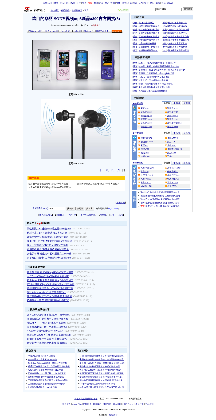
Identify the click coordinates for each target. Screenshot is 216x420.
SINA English (128, 404)
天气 (141, 3)
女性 (118, 3)
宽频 (96, 3)
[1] (113, 170)
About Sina (77, 404)
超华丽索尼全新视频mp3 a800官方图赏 (47, 237)
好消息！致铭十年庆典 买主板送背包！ (48, 339)
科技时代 (55, 10)
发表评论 (120, 202)
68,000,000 (113, 208)
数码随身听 (77, 10)
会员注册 (139, 404)
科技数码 (65, 10)
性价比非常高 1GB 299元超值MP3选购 (47, 245)
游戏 (113, 3)
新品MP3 (88, 31)
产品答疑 (149, 404)
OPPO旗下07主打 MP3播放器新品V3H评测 (50, 241)
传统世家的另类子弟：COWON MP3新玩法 (50, 288)
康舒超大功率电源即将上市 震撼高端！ (48, 343)
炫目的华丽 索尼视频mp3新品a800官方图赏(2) (50, 187)
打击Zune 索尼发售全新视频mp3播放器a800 (50, 280)
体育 (56, 3)
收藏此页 (60, 215)
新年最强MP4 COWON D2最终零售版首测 (49, 296)
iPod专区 (77, 31)
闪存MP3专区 (35, 31)
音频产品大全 (102, 31)
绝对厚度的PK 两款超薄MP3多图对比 (47, 232)
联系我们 (97, 404)
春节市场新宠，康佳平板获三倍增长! (47, 327)
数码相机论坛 (45, 215)
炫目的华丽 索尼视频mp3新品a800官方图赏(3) (98, 183)
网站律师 (117, 404)
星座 (135, 3)
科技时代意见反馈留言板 (85, 398)
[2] (118, 170)
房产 (107, 3)
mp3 (39, 223)
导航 (163, 3)
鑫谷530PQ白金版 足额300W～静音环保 (48, 315)
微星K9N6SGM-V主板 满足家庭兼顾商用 (49, 335)
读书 (124, 3)
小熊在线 (96, 25)
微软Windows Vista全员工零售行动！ (46, 292)
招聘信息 (107, 404)
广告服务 (87, 404)
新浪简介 (66, 404)
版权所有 (113, 415)
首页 (45, 3)
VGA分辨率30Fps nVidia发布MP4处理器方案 (50, 284)
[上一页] (104, 170)
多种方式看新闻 (88, 215)
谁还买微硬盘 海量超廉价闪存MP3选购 (48, 249)
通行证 (170, 3)
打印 (112, 215)
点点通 (103, 215)
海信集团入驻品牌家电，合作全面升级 (47, 319)
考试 (129, 3)
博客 (84, 3)
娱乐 (62, 3)
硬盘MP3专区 (51, 31)
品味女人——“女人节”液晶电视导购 (46, 323)
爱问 (152, 3)
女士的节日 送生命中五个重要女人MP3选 (49, 253)
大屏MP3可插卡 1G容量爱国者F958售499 (49, 258)
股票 (73, 3)
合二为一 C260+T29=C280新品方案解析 (48, 276)
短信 (146, 3)
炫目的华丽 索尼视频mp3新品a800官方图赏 (48, 183)
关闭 (121, 215)
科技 (79, 3)
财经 (67, 3)
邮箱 (158, 3)
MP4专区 (65, 31)
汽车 (101, 3)
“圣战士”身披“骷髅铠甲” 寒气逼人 (45, 331)
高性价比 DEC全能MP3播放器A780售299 (49, 228)
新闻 (50, 3)
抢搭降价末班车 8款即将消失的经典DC (48, 300)
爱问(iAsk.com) (40, 208)
